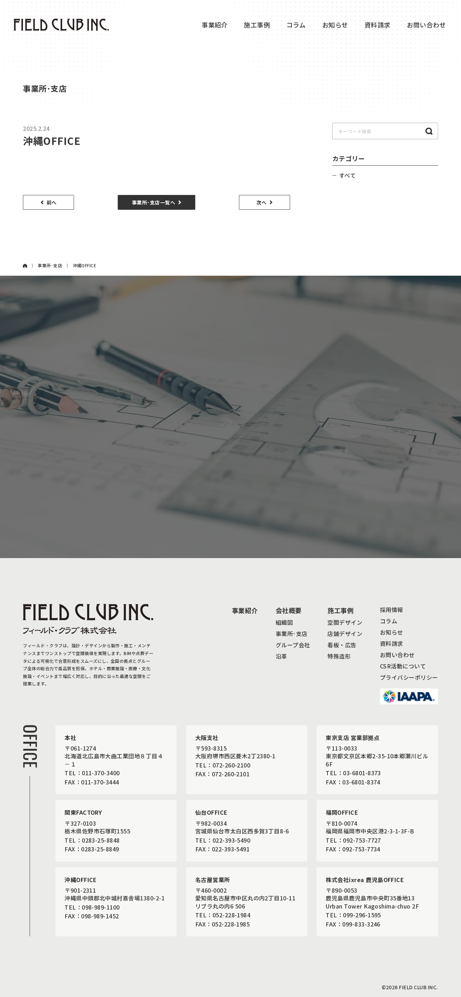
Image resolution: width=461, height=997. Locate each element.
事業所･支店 (50, 265)
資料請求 (377, 24)
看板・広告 (341, 645)
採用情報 (391, 609)
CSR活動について (403, 666)
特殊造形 (339, 656)
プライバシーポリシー (409, 677)
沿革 (281, 656)
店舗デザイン (344, 633)
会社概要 (289, 610)
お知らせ (335, 24)
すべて (347, 175)
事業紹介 (215, 24)
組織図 (284, 622)
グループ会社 (293, 645)
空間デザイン (344, 622)
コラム (296, 24)
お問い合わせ (397, 654)
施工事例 (257, 24)
